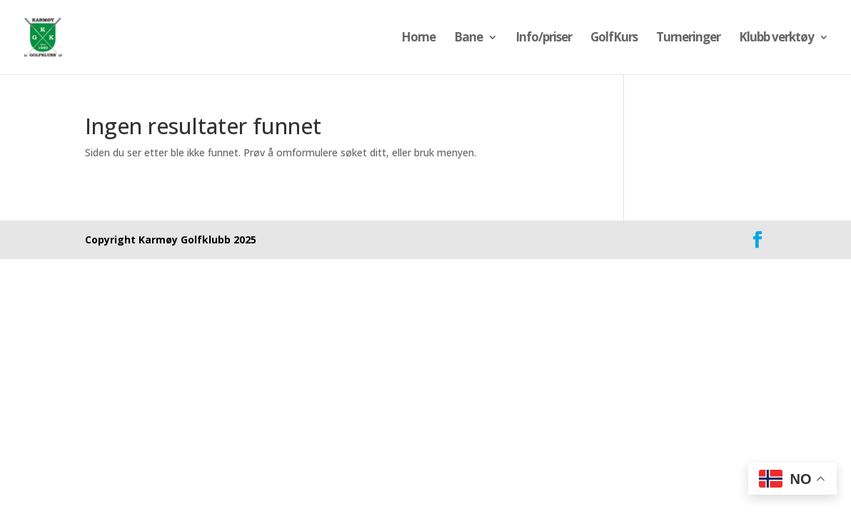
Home (418, 38)
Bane (468, 38)
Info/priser (543, 38)
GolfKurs (614, 38)
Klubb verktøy (776, 38)
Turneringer (688, 38)
